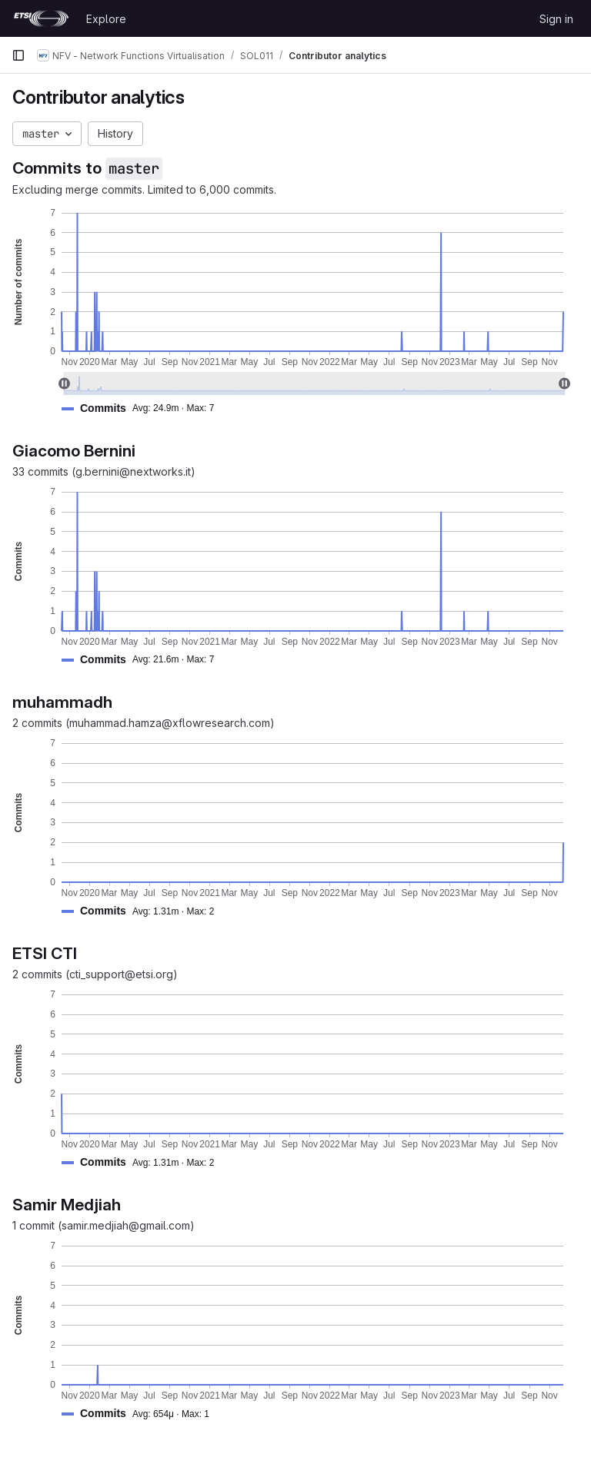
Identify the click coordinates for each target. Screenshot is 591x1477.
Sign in (556, 18)
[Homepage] (41, 18)
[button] (144, 408)
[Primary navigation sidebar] (18, 55)
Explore (106, 18)
